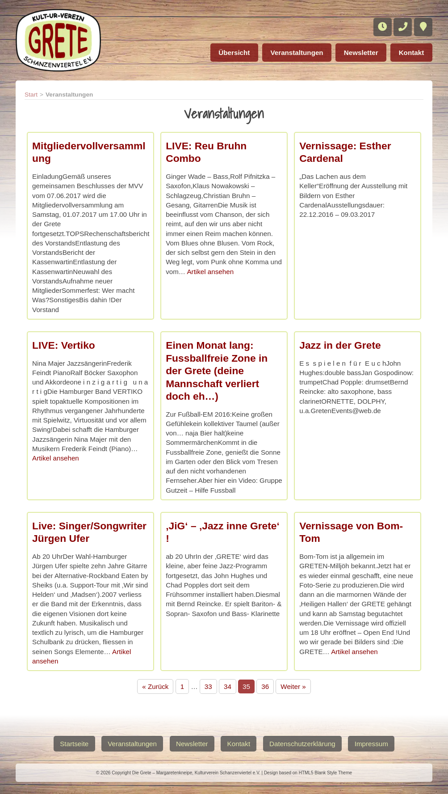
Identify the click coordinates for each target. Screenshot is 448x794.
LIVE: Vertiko (63, 345)
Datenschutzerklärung (303, 743)
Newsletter (359, 51)
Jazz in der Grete (340, 345)
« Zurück (155, 686)
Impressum (372, 743)
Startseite (73, 743)
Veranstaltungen (292, 51)
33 (208, 686)
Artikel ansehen (210, 271)
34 (227, 686)
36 (265, 686)
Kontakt (410, 51)
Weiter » (293, 686)
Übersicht (228, 51)
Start (31, 94)
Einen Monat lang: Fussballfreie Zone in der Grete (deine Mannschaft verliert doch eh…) (217, 370)
